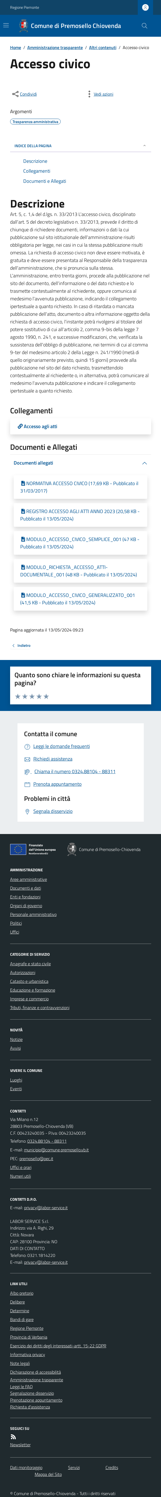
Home (15, 47)
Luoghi (16, 1080)
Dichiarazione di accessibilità (35, 1372)
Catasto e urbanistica (29, 981)
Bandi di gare (22, 1319)
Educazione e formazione (32, 990)
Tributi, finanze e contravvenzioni (39, 1007)
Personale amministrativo (33, 914)
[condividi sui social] (24, 94)
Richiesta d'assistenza (30, 1407)
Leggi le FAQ (21, 1386)
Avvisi (15, 1048)
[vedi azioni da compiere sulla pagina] (99, 94)
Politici (16, 923)
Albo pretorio (21, 1293)
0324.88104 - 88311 (47, 1141)
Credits (112, 1467)
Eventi (16, 1088)
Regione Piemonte (24, 7)
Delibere (17, 1302)
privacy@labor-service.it (46, 1262)
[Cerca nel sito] (142, 25)
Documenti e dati (25, 888)
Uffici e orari (20, 1167)
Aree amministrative (28, 879)
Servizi (74, 1467)
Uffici (14, 932)
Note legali (20, 1363)
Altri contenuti (102, 47)
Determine (19, 1310)
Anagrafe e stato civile (30, 963)
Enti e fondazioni (25, 896)
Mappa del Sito (48, 1474)
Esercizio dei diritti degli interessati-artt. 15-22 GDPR (58, 1345)
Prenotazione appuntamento (36, 1400)
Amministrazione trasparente (55, 47)
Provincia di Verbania (28, 1337)
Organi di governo (26, 905)
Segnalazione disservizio (32, 1393)
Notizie (16, 1039)
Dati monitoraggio (26, 1467)
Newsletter (20, 1444)
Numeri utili (20, 1176)
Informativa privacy (27, 1354)
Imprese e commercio (29, 998)
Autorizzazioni (22, 972)
